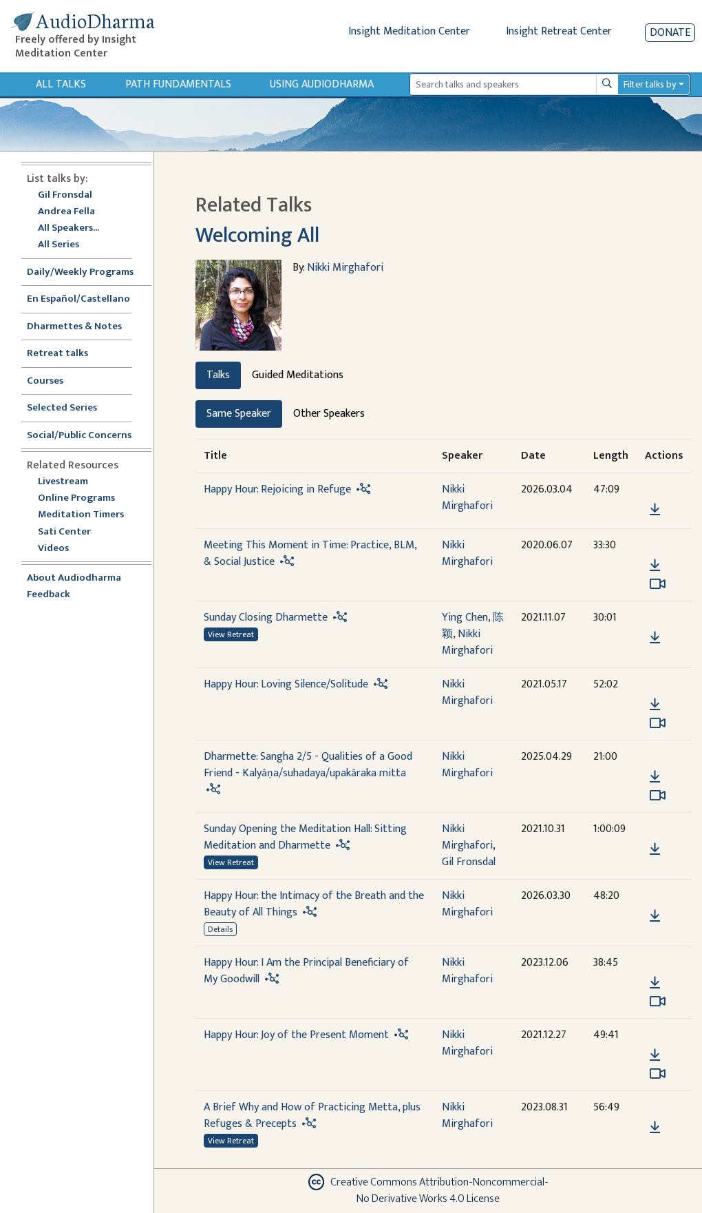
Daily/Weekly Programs (87, 272)
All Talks (61, 84)
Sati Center (64, 532)
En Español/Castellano (78, 299)
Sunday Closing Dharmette (266, 617)
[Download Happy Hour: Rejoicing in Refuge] (655, 509)
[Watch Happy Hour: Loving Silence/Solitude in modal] (657, 723)
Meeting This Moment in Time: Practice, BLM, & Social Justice (310, 553)
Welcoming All (257, 235)
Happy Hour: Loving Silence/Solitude (286, 684)
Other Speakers (329, 413)
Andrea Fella (66, 212)
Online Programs (76, 498)
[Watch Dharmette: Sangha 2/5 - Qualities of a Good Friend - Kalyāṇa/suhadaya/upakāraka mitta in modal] (657, 796)
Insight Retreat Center (559, 31)
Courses (45, 381)
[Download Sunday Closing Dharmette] (655, 638)
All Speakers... (68, 228)
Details (220, 929)
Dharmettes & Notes (74, 327)
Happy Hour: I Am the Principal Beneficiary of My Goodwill (306, 970)
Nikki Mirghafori (345, 267)
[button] (654, 490)
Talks (218, 375)
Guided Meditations (297, 375)
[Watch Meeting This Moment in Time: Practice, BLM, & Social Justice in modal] (657, 584)
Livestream (63, 482)
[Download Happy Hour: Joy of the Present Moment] (655, 1055)
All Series (58, 245)
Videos (60, 549)
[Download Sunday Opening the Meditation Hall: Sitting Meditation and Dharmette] (655, 849)
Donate (670, 32)
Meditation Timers (81, 515)
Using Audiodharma (322, 84)
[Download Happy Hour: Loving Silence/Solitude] (655, 704)
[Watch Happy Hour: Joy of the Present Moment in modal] (657, 1074)
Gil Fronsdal (65, 195)
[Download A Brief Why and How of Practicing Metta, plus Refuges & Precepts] (655, 1127)
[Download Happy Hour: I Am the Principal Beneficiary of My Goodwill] (655, 983)
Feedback (48, 595)
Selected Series (70, 408)
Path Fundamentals (178, 84)
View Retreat (231, 634)
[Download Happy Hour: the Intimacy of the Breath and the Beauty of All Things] (655, 916)
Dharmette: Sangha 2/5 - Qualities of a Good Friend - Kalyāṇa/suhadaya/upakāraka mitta (308, 764)
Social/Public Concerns (79, 436)
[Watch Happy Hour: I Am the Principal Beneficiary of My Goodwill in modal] (657, 1002)
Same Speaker (238, 413)
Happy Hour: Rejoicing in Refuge (277, 489)
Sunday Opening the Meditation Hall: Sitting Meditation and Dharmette (305, 837)
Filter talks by (650, 84)
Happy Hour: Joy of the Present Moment (296, 1035)
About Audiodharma (74, 578)
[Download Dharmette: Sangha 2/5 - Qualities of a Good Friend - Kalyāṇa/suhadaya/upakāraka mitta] (655, 777)
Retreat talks (57, 354)
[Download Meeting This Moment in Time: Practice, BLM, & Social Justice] (655, 565)
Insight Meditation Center (409, 31)
